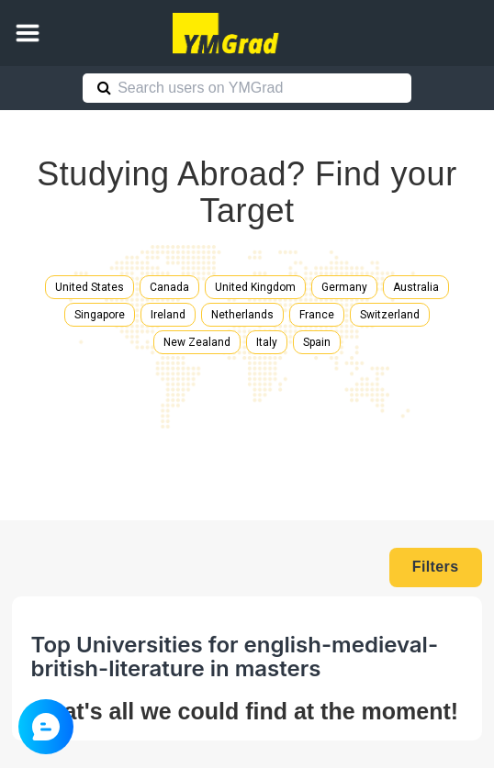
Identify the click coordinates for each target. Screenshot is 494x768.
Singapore (99, 314)
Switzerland (390, 314)
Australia (416, 287)
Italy (266, 342)
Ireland (168, 314)
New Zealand (196, 342)
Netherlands (242, 314)
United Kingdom (255, 287)
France (316, 314)
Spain (317, 342)
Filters (435, 566)
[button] (27, 33)
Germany (344, 287)
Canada (169, 287)
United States (89, 287)
